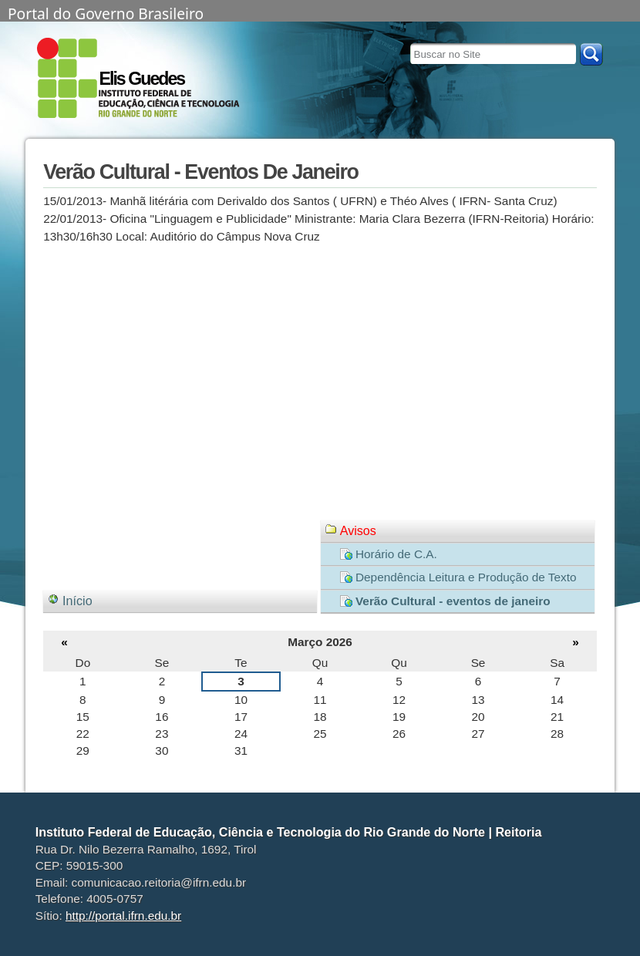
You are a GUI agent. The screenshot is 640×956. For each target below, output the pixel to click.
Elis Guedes (141, 79)
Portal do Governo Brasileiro (106, 12)
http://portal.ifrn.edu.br (123, 915)
